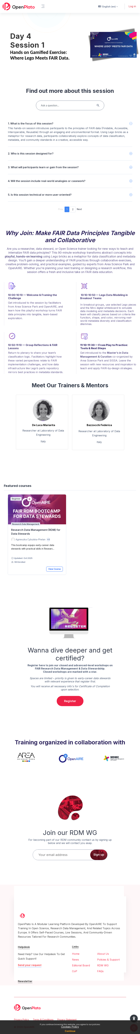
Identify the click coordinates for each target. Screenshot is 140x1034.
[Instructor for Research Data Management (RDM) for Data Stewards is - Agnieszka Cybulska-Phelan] (28, 539)
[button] (108, 6)
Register (70, 701)
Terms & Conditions (43, 1019)
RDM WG (103, 965)
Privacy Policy (21, 1019)
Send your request (29, 965)
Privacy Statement (67, 1019)
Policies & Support (108, 959)
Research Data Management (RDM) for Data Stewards (35, 531)
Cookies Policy (70, 1026)
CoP (74, 971)
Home (75, 953)
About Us (103, 953)
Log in (132, 6)
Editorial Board (81, 965)
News (75, 959)
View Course (54, 569)
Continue (70, 1031)
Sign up (98, 854)
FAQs (100, 971)
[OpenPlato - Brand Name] (18, 6)
